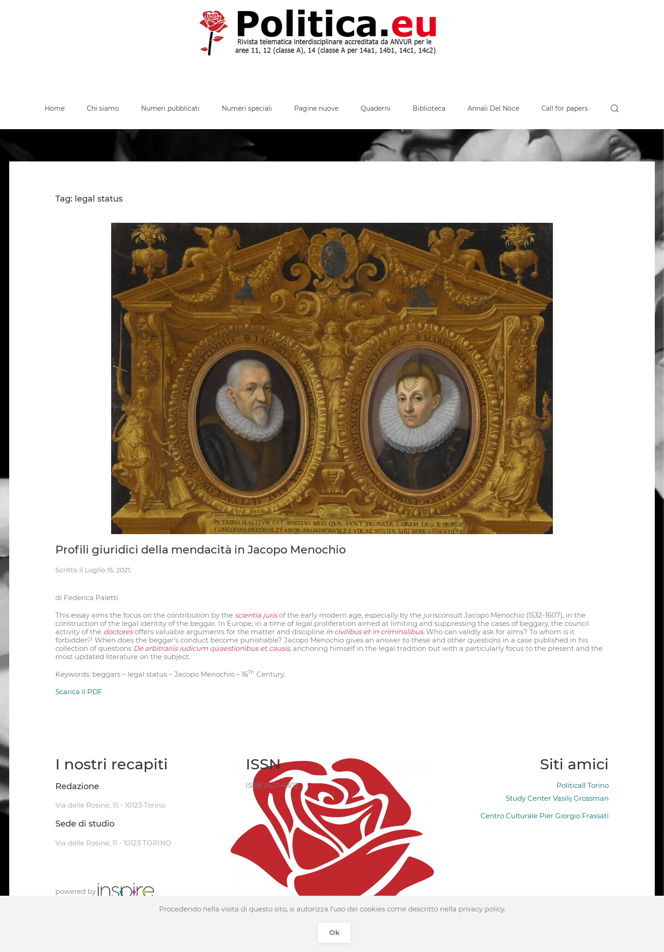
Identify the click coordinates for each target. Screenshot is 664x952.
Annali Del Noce (493, 108)
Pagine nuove (316, 108)
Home (55, 108)
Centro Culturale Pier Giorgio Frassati (544, 815)
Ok (334, 932)
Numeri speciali (247, 108)
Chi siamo (103, 108)
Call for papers (564, 108)
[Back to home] (332, 32)
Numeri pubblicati (170, 108)
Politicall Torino (583, 785)
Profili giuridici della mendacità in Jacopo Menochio (200, 549)
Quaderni (376, 108)
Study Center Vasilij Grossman (557, 798)
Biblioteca (429, 108)
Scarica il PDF (78, 691)
